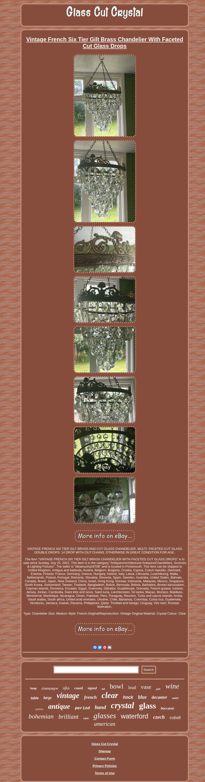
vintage (68, 695)
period (82, 708)
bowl (116, 686)
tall (103, 689)
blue (142, 697)
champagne (50, 688)
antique (59, 706)
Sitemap (105, 751)
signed (92, 688)
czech (159, 717)
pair (158, 688)
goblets (39, 709)
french (90, 697)
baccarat (167, 708)
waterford (134, 716)
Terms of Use (104, 773)
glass (147, 705)
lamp (33, 688)
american (104, 724)
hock (128, 697)
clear (110, 695)
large (48, 698)
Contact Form (104, 758)
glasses (104, 715)
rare (86, 718)
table (35, 698)
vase (146, 687)
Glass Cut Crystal (105, 744)
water (175, 698)
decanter (159, 697)
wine (172, 686)
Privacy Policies (105, 766)
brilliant (68, 716)
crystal (122, 705)
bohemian (41, 716)
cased (78, 688)
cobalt (175, 717)
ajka (66, 688)
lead (132, 687)
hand (100, 707)
